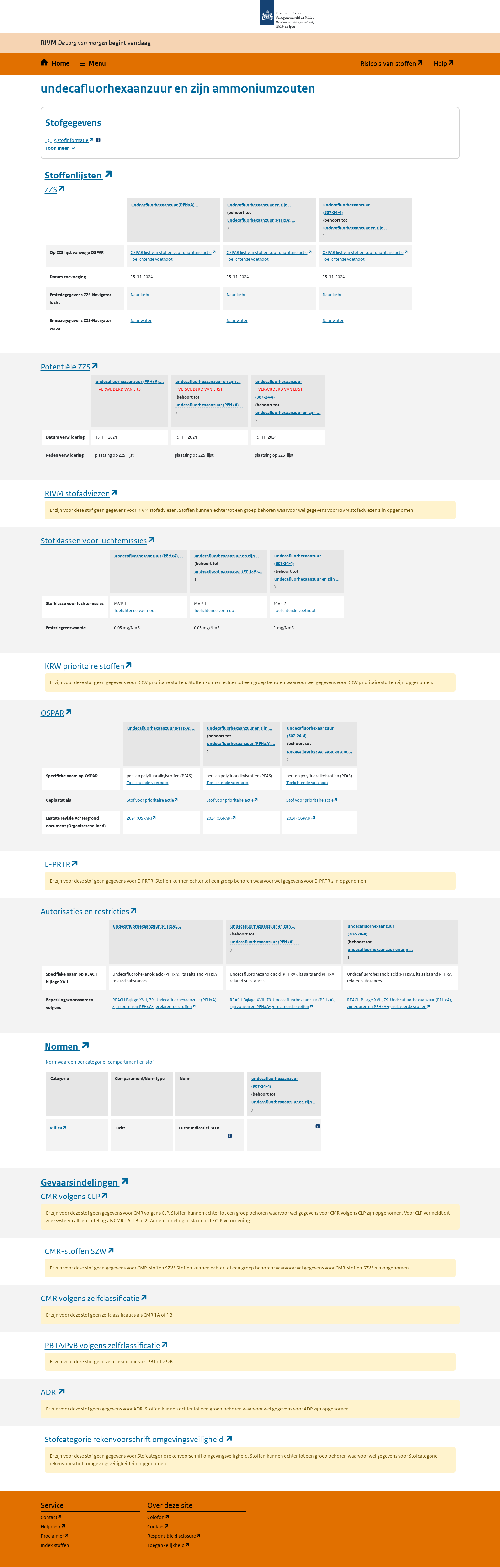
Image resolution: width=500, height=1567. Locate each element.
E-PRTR (62, 864)
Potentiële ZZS (70, 366)
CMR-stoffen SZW (80, 1251)
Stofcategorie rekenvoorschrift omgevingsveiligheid (139, 1439)
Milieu (58, 1128)
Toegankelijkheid (196, 1545)
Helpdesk (84, 1526)
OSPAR (57, 712)
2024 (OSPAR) (141, 818)
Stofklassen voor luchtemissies (98, 540)
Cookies (189, 1526)
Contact (82, 1516)
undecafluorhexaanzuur (346, 204)
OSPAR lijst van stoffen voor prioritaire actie (173, 252)
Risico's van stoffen (394, 63)
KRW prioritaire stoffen (89, 666)
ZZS (55, 189)
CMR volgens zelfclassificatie (94, 1298)
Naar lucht (140, 295)
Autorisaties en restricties (89, 911)
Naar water (141, 320)
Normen (67, 1046)
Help (447, 63)
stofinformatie (69, 140)
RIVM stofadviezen (81, 493)
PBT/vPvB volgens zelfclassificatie (107, 1345)
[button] (93, 64)
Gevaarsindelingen (85, 1182)
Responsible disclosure (196, 1535)
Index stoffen (55, 1545)
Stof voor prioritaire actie (152, 800)
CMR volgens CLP (75, 1196)
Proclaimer (86, 1535)
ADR (53, 1392)
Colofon (189, 1516)
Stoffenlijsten (79, 175)
